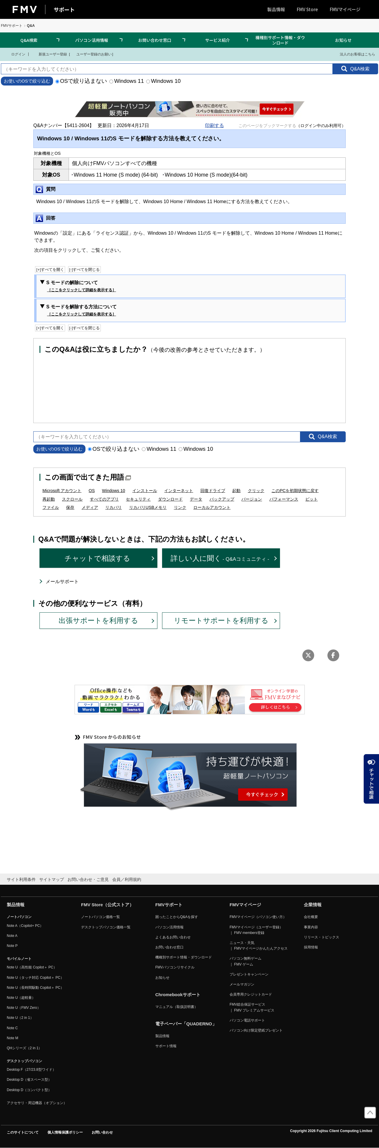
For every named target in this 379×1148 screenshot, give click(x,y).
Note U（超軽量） (21, 998)
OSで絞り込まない (81, 81)
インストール (144, 490)
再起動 (48, 499)
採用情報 (311, 947)
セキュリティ (138, 499)
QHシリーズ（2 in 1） (24, 1048)
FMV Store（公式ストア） (107, 904)
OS (92, 490)
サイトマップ (51, 879)
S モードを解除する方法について (81, 310)
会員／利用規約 (126, 879)
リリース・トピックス (321, 937)
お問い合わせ (102, 1132)
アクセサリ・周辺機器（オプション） (37, 1103)
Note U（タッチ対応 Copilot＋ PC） (35, 978)
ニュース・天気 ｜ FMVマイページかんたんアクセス (259, 945)
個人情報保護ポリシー (65, 1132)
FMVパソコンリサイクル (175, 967)
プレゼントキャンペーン (249, 974)
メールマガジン (242, 984)
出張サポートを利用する (98, 620)
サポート (64, 9)
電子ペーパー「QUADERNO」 (186, 1023)
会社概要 (311, 917)
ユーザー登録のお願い (91, 54)
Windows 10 (163, 81)
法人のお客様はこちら (353, 54)
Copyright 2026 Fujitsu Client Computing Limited (331, 1131)
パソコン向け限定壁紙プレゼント (256, 1030)
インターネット (178, 490)
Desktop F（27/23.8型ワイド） (31, 1070)
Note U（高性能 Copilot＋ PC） (32, 967)
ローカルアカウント (211, 507)
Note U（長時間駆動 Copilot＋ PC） (35, 988)
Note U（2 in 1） (20, 1018)
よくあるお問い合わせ (173, 937)
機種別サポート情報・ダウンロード (280, 40)
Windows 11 (126, 81)
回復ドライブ (212, 490)
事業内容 (311, 927)
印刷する (214, 125)
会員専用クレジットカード (251, 994)
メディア (90, 507)
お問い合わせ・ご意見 (88, 879)
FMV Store (307, 9)
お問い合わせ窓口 (154, 40)
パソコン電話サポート (247, 1020)
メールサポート (62, 581)
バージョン (251, 499)
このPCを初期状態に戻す (295, 490)
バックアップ (222, 499)
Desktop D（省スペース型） (29, 1080)
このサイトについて (23, 1132)
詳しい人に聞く (220, 558)
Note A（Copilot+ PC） (25, 926)
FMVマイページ (345, 9)
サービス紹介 (217, 40)
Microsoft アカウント (61, 490)
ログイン (14, 54)
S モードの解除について (81, 286)
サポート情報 (166, 1046)
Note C (12, 1028)
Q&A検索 (28, 40)
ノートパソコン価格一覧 (100, 917)
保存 (70, 507)
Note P (12, 946)
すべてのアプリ (104, 499)
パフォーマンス (283, 499)
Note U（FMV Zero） (24, 1008)
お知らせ (343, 40)
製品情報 (276, 9)
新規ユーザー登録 (49, 54)
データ (196, 499)
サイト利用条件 (21, 879)
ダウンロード (170, 499)
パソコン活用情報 (91, 40)
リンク (180, 507)
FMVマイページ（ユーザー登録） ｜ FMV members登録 (256, 930)
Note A (12, 936)
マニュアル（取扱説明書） (176, 1007)
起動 (236, 490)
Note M (12, 1038)
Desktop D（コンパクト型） (29, 1090)
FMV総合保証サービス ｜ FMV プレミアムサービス (252, 1007)
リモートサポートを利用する (221, 620)
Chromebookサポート (177, 994)
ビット (311, 499)
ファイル (50, 507)
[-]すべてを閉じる (84, 269)
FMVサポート (11, 26)
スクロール (72, 499)
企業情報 (313, 904)
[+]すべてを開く (50, 269)
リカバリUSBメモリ (148, 507)
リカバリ (113, 507)
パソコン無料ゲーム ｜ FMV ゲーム (245, 961)
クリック (256, 490)
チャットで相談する (97, 558)
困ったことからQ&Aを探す (176, 917)
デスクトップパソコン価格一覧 (106, 927)
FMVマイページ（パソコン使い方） (258, 917)
